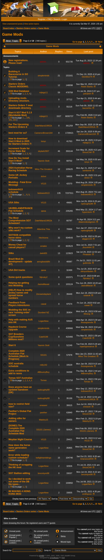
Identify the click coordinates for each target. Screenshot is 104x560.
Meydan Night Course (20, 439)
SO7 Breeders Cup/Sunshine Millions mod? (16, 337)
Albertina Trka (43, 229)
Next (100, 42)
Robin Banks (87, 86)
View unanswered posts (12, 24)
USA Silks (14, 202)
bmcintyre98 (43, 473)
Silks (11, 253)
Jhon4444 (86, 247)
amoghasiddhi (43, 261)
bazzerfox (86, 108)
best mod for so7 (18, 133)
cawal (43, 304)
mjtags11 (43, 92)
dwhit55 (43, 253)
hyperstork (87, 212)
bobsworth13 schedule (16, 190)
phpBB (41, 556)
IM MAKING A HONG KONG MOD (19, 492)
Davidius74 (87, 77)
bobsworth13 (43, 193)
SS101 (43, 355)
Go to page (77, 42)
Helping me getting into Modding (19, 284)
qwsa (43, 211)
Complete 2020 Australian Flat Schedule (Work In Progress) (18, 355)
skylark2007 (43, 151)
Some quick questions (21, 277)
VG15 (43, 183)
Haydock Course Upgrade (18, 328)
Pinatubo (87, 254)
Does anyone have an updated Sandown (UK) (20, 390)
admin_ (43, 62)
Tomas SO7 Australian (21, 378)
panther (43, 412)
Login (64, 19)
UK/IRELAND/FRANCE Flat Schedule (21, 209)
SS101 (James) (43, 429)
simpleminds (43, 75)
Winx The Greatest (43, 169)
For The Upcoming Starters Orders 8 (19, 125)
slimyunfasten (87, 271)
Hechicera (43, 238)
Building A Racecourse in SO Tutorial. (18, 74)
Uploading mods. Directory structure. (19, 99)
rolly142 (43, 365)
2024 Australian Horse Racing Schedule (20, 169)
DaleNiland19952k (43, 126)
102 (14, 120)
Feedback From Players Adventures (19, 304)
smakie (43, 246)
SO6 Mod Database (19, 91)
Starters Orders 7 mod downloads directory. (21, 106)
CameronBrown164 (43, 133)
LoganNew (43, 321)
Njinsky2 (44, 277)
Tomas (44, 380)
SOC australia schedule (16, 365)
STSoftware (54, 558)
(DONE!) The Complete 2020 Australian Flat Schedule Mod (17, 429)
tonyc (43, 141)
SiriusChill (87, 152)
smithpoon (87, 494)
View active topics (31, 24)
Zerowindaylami (43, 294)
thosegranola (87, 322)
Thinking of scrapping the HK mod (20, 466)
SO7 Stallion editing (19, 473)
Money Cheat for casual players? (17, 246)
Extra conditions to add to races (19, 372)
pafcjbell (87, 93)
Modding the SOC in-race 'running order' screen (20, 312)
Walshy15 (43, 420)
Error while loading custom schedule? (19, 456)
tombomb (87, 170)
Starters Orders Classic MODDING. (19, 85)
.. (9, 398)
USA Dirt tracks (17, 270)
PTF (63, 558)
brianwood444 (87, 459)
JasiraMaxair (43, 284)
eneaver (43, 405)
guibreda (87, 263)
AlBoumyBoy (43, 372)
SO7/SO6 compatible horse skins (20, 236)
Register (42, 19)
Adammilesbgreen (87, 222)
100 (28, 118)
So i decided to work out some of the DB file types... (20, 482)
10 (10, 197)
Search (57, 19)
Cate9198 (43, 337)
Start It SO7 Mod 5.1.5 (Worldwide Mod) (20, 114)
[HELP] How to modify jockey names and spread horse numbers (20, 294)
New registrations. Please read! (18, 61)
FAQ (50, 19)
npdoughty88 (87, 204)
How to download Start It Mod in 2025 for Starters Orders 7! (20, 141)
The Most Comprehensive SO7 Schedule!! (20, 221)
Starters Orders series (26, 28)
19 (96, 42)
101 (10, 120)
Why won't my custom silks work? (20, 229)
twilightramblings (43, 458)
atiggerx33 (87, 239)
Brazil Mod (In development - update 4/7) (20, 262)
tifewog (87, 314)
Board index (8, 28)
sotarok (87, 295)
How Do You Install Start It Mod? (19, 159)
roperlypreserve (87, 346)
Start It (12, 345)
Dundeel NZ (43, 312)
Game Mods (43, 28)
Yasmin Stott (43, 161)
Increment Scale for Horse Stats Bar (19, 149)
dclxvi (43, 176)
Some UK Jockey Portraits (18, 176)
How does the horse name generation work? (19, 448)
